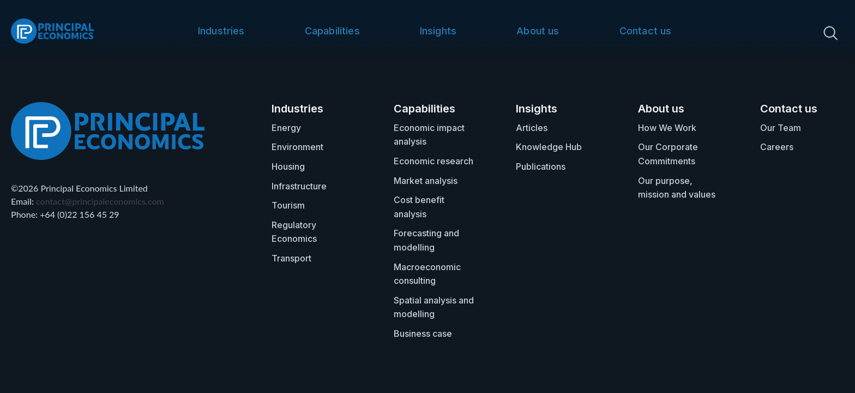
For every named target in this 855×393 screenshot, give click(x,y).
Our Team (780, 127)
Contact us (645, 31)
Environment (297, 146)
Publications (540, 166)
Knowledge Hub (549, 146)
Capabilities (332, 31)
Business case (423, 333)
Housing (288, 166)
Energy (286, 127)
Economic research (433, 161)
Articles (531, 127)
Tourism (288, 205)
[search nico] (788, 32)
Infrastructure (299, 186)
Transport (291, 258)
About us (537, 31)
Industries (221, 31)
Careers (776, 146)
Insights (438, 31)
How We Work (667, 127)
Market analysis (425, 180)
